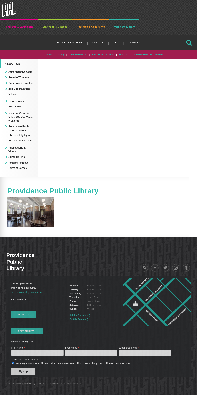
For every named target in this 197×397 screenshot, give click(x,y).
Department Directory (21, 83)
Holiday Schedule (86, 315)
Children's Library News (92, 364)
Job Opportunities (19, 89)
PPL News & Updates (119, 364)
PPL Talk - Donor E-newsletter (59, 364)
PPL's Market (26, 331)
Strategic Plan (16, 157)
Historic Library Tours (20, 140)
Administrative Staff (20, 71)
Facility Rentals (85, 319)
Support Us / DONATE (69, 42)
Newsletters (14, 106)
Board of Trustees (18, 77)
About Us (97, 42)
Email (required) (129, 347)
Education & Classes (54, 26)
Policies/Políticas (18, 162)
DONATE (123, 54)
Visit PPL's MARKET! (103, 54)
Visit (116, 42)
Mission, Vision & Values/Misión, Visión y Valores (20, 117)
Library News (16, 101)
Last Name (72, 347)
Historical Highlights (19, 135)
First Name (18, 347)
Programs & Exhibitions (19, 26)
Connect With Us (78, 54)
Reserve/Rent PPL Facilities (148, 54)
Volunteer (13, 94)
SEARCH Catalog (55, 54)
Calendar (134, 42)
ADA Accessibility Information (27, 292)
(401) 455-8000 (18, 299)
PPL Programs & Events (27, 364)
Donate (22, 314)
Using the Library (124, 26)
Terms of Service (17, 168)
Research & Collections (91, 26)
